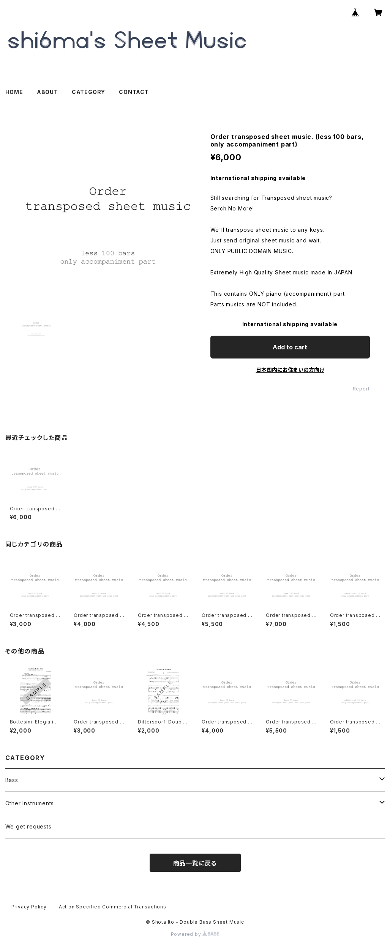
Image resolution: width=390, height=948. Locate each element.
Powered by (195, 934)
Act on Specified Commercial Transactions (112, 907)
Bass (11, 780)
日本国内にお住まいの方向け (290, 369)
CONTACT (134, 92)
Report (361, 389)
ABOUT (47, 92)
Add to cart (290, 347)
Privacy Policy (29, 907)
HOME (14, 92)
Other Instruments (29, 803)
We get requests (28, 826)
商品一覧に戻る (195, 863)
